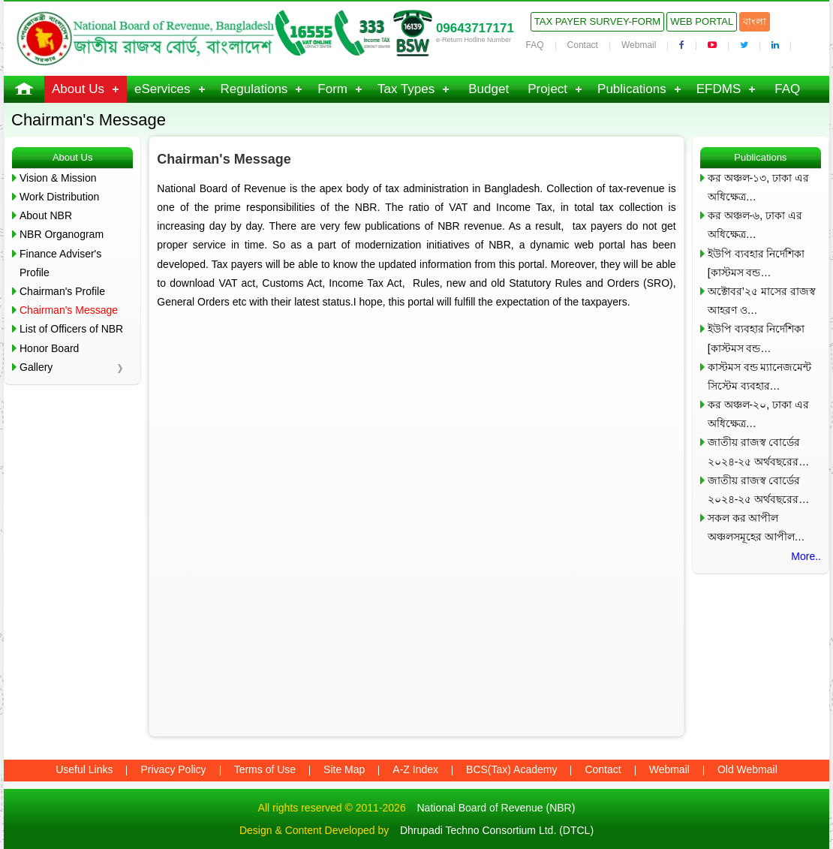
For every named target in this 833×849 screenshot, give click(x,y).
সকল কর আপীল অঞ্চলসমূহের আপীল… (756, 527)
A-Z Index (415, 769)
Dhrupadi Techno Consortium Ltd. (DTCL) (497, 830)
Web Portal (701, 21)
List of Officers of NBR (71, 329)
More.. (806, 556)
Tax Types (406, 89)
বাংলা (754, 21)
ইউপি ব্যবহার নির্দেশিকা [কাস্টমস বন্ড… (756, 263)
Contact (582, 45)
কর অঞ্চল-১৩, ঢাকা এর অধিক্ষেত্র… (758, 187)
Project (547, 89)
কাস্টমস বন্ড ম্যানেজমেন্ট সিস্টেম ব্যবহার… (760, 376)
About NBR (46, 215)
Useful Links (84, 769)
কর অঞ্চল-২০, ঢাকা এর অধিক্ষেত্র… (758, 414)
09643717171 (475, 28)
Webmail (638, 45)
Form (332, 89)
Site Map (344, 769)
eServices (162, 89)
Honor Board (49, 348)
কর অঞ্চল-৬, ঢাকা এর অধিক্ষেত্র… (755, 224)
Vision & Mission (58, 178)
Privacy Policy (173, 769)
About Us (78, 89)
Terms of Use (265, 769)
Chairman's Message (69, 310)
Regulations (254, 89)
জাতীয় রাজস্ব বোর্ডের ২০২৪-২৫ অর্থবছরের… (759, 451)
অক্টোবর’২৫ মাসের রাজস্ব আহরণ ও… (762, 300)
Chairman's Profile (62, 291)
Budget (488, 89)
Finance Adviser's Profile (60, 263)
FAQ (535, 45)
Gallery (36, 367)
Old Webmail (747, 769)
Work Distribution (59, 197)
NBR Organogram (62, 234)
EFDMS (718, 89)
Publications (631, 89)
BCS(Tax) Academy (511, 769)
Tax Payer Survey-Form (597, 21)
